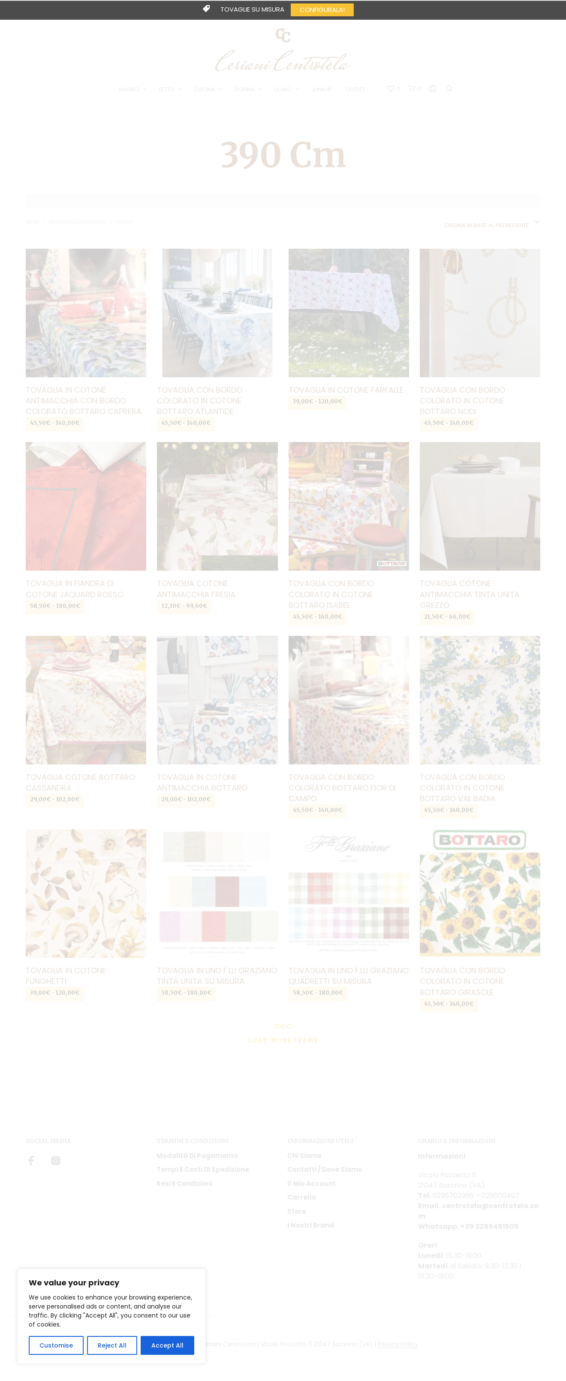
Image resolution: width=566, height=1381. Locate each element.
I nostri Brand (310, 1225)
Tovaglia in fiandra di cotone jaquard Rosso (74, 588)
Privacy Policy (398, 1344)
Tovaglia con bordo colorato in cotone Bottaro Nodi (462, 401)
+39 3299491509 (490, 1226)
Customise (56, 1345)
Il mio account (311, 1183)
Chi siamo (304, 1155)
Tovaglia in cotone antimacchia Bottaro (202, 782)
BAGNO (129, 89)
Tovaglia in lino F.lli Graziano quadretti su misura (349, 976)
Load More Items (283, 1040)
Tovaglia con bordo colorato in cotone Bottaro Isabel (331, 594)
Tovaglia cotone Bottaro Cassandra (80, 782)
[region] (111, 1316)
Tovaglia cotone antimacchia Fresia (196, 588)
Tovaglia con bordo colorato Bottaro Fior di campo (342, 788)
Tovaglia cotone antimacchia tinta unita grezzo (470, 594)
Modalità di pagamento (197, 1155)
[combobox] (492, 223)
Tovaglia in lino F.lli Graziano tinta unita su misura (217, 976)
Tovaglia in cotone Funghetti (66, 976)
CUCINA (204, 89)
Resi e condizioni (184, 1183)
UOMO (283, 89)
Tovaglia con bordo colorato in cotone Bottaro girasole (462, 981)
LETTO (167, 89)
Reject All (112, 1345)
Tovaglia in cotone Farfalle (346, 390)
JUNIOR (321, 89)
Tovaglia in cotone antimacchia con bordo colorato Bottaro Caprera (84, 401)
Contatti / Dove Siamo (324, 1169)
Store (296, 1211)
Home (32, 222)
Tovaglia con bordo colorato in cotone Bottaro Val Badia (462, 788)
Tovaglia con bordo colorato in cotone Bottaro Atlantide (199, 401)
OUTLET (355, 89)
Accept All (167, 1345)
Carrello (301, 1197)
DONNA (245, 89)
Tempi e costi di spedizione (203, 1169)
